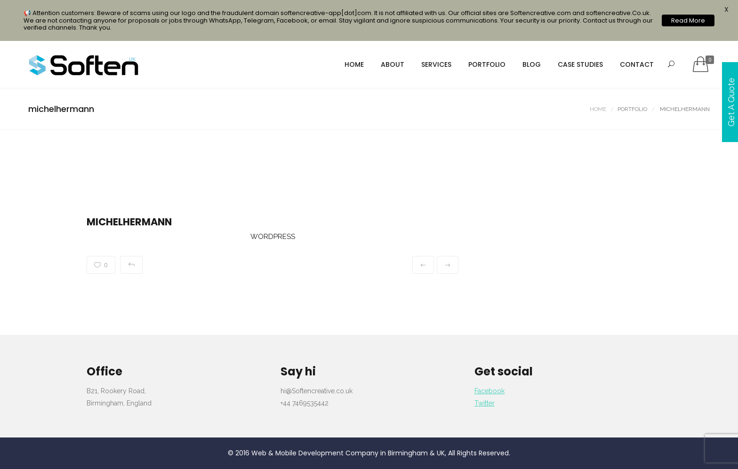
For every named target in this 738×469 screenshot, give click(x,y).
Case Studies (580, 64)
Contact (637, 64)
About (392, 64)
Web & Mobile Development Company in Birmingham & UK (348, 453)
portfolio (486, 64)
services (436, 64)
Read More (688, 20)
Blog (531, 64)
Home (354, 64)
